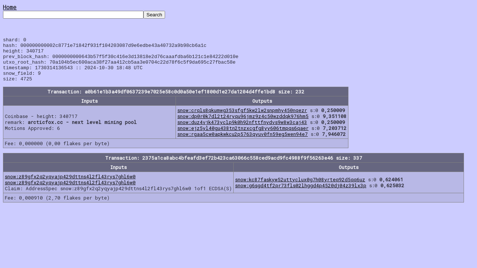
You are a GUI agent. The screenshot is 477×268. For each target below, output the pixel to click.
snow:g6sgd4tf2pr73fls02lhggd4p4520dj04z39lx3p (300, 194)
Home (10, 7)
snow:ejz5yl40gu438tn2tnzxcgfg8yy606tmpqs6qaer (243, 137)
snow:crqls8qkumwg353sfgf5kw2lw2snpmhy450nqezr (242, 119)
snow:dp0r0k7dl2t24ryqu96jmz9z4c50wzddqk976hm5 (243, 125)
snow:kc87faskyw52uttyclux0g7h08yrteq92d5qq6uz (300, 188)
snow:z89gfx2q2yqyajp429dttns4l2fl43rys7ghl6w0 (70, 185)
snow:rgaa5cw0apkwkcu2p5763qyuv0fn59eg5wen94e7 (242, 143)
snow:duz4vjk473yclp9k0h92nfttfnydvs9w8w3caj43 (242, 131)
